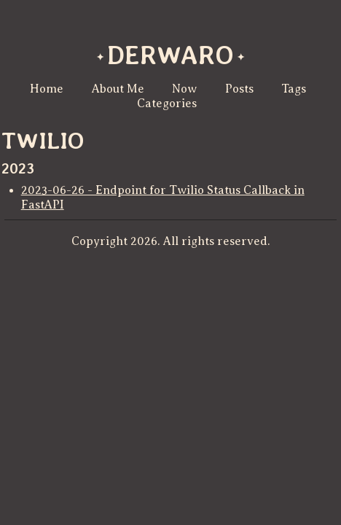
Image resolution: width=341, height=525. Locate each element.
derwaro (170, 55)
